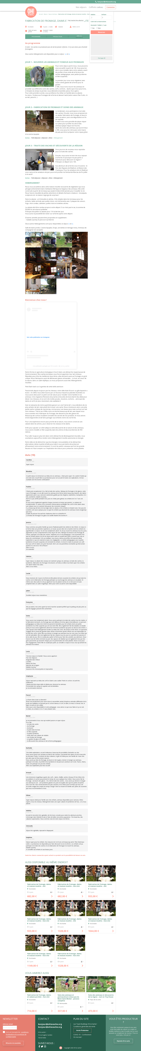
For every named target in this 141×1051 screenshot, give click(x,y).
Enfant (104, 14)
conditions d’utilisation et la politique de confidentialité (17, 1034)
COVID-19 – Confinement (82, 1035)
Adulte (93, 14)
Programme (36, 36)
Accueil (41, 14)
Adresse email (8, 1024)
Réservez (101, 32)
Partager (101, 58)
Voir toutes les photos (75, 20)
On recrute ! (77, 1037)
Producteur (57, 36)
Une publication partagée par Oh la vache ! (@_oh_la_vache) (51, 366)
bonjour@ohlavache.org (105, 1)
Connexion (111, 7)
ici (66, 54)
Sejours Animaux (52, 14)
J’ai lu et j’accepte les (17, 1034)
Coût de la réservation (98, 21)
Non (98, 28)
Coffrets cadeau (96, 7)
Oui (92, 28)
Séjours (46, 14)
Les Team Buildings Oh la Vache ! (85, 1024)
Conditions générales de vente (84, 1026)
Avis (79, 36)
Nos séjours (81, 7)
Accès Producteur (82, 1030)
